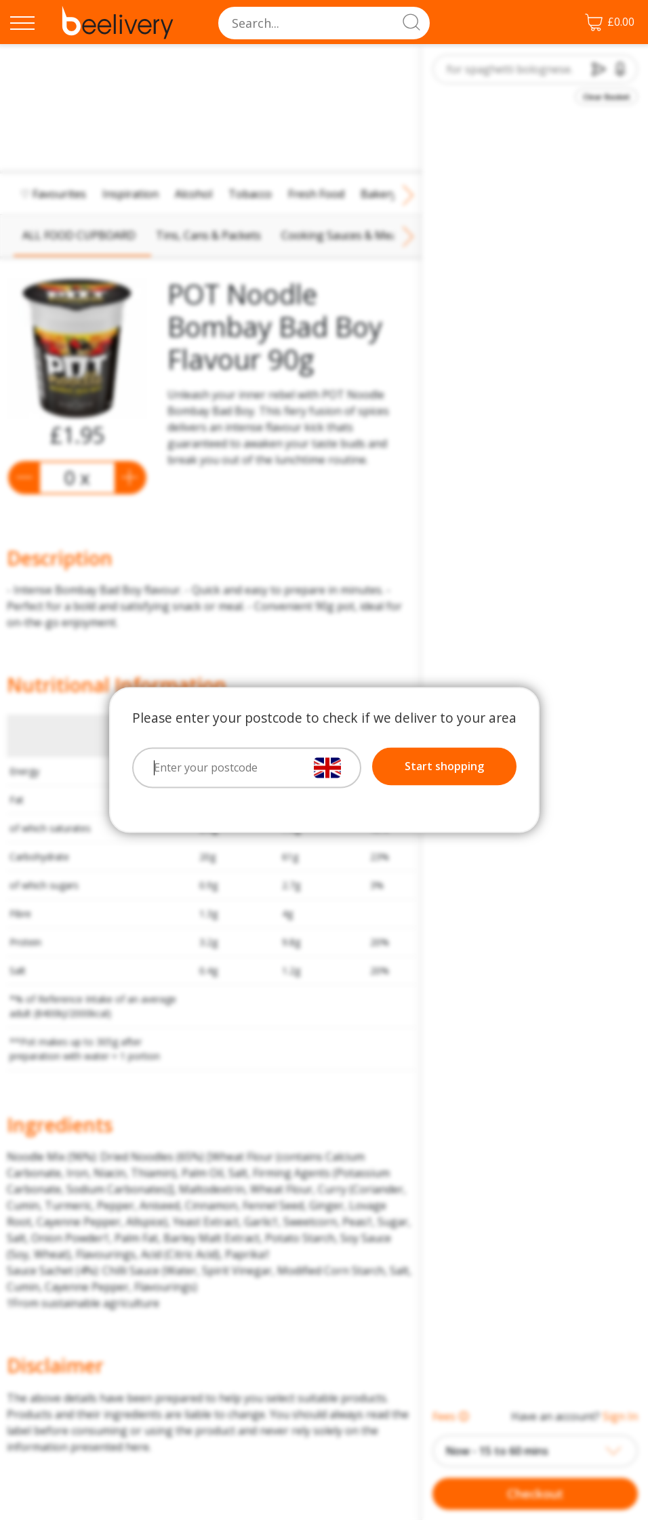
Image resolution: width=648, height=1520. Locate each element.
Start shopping (444, 766)
